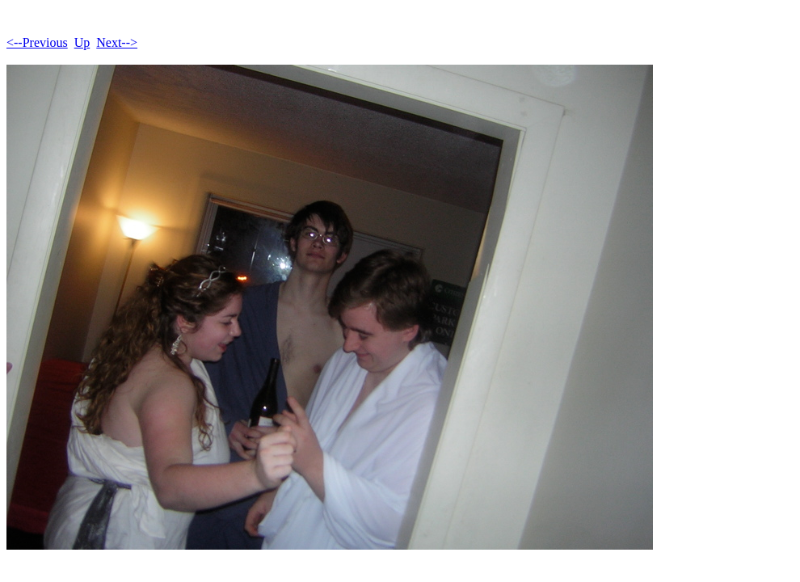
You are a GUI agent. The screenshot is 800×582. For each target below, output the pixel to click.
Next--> (116, 42)
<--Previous (37, 42)
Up (82, 42)
